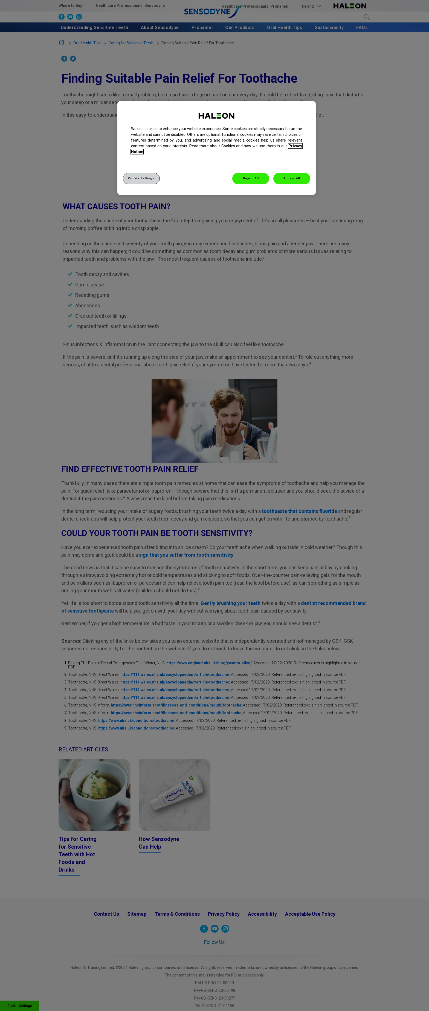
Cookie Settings (141, 178)
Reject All (251, 178)
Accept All (291, 178)
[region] (216, 148)
